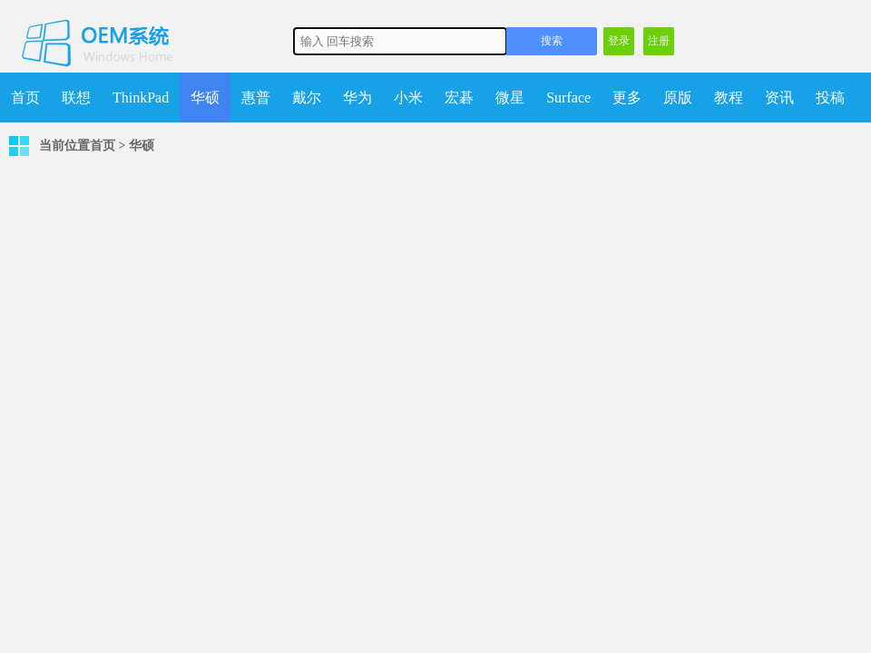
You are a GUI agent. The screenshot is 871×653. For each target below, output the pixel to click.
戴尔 (306, 97)
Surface (568, 97)
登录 (619, 40)
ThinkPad (141, 97)
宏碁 (459, 97)
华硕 (205, 97)
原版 (677, 97)
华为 (357, 97)
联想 (76, 97)
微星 (509, 97)
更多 (626, 97)
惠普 (255, 97)
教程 (728, 97)
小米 (408, 97)
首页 (25, 97)
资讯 (779, 97)
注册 (659, 40)
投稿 (830, 97)
